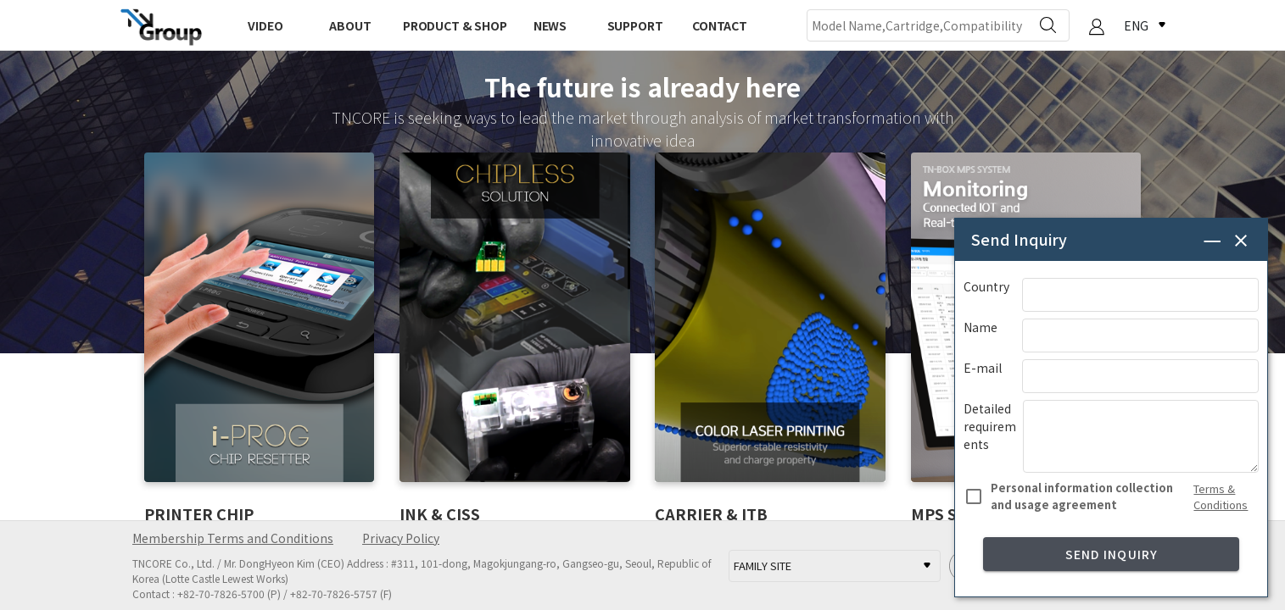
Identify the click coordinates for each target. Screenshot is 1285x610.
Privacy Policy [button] (400, 538)
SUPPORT (635, 25)
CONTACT (719, 25)
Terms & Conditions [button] (1220, 496)
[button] (1097, 27)
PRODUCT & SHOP (454, 25)
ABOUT (350, 25)
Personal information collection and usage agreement (1082, 496)
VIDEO (265, 25)
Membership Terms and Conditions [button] (232, 538)
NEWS (550, 25)
